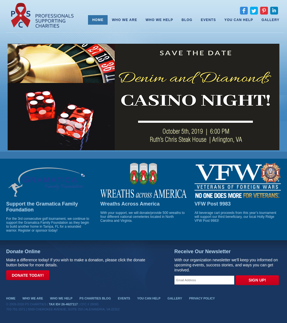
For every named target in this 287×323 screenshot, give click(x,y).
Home (97, 20)
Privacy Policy (202, 298)
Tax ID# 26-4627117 (63, 304)
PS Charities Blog (95, 298)
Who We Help (159, 20)
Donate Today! (28, 275)
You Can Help (238, 20)
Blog (187, 20)
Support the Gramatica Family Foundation (42, 207)
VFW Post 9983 (213, 204)
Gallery (270, 20)
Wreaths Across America (129, 204)
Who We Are (124, 20)
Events (208, 20)
